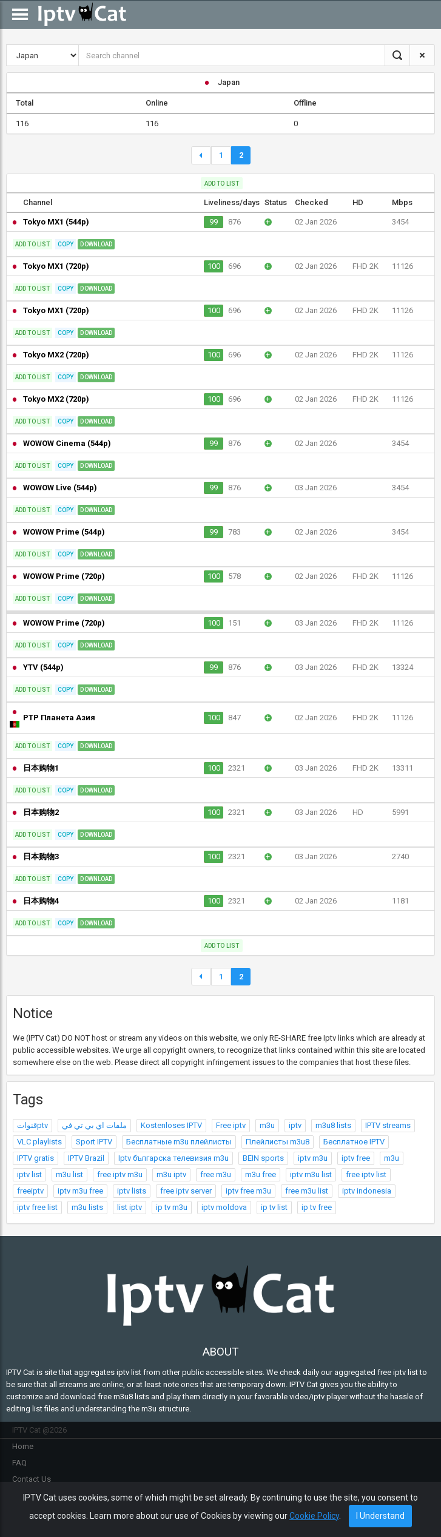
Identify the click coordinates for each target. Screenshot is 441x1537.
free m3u (215, 1174)
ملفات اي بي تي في (94, 1125)
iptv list (29, 1174)
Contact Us (31, 1479)
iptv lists (131, 1190)
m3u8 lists (333, 1125)
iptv (295, 1125)
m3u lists (87, 1207)
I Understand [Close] (380, 1516)
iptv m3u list (311, 1174)
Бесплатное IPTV (354, 1141)
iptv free (356, 1158)
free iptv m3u (120, 1174)
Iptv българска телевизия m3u (173, 1158)
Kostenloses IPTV (171, 1125)
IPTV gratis (35, 1158)
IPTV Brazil (86, 1158)
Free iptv (231, 1125)
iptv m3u (313, 1158)
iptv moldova (224, 1207)
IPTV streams (388, 1125)
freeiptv (30, 1190)
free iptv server (186, 1190)
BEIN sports (263, 1158)
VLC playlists (39, 1141)
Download (96, 244)
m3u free (260, 1174)
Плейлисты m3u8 (277, 1141)
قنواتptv (32, 1125)
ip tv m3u (171, 1207)
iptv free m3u (248, 1190)
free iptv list (366, 1174)
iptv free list (37, 1207)
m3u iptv (171, 1174)
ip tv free (316, 1207)
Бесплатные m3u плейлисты (179, 1141)
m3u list (69, 1174)
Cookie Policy (314, 1516)
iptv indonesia (366, 1190)
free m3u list (306, 1190)
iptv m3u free (80, 1190)
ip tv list (274, 1207)
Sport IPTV (94, 1141)
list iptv (129, 1207)
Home (22, 1446)
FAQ (19, 1462)
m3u (267, 1125)
